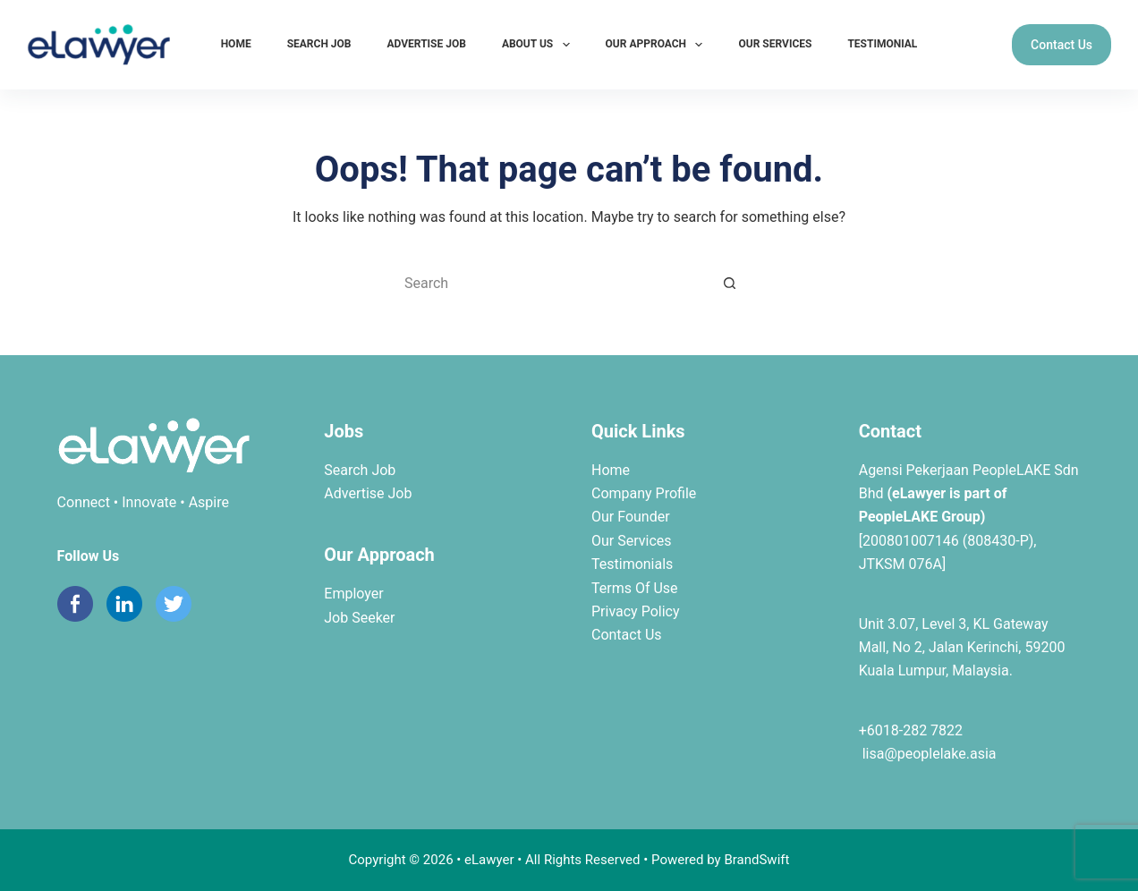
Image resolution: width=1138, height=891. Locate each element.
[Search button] (730, 283)
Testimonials (632, 564)
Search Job (319, 44)
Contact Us (1061, 45)
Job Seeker (359, 617)
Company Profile (643, 493)
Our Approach (658, 44)
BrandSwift (756, 860)
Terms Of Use (634, 588)
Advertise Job (426, 44)
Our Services (774, 44)
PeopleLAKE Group (920, 516)
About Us (539, 44)
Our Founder (630, 516)
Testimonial (882, 44)
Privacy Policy (635, 611)
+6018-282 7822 (911, 730)
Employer (353, 593)
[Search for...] (551, 283)
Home (236, 44)
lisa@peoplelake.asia (928, 753)
